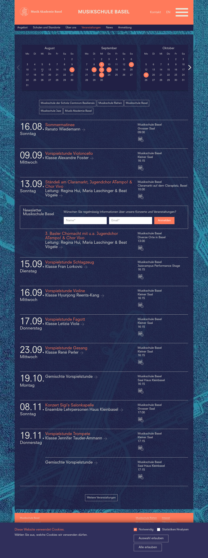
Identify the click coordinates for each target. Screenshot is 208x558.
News (109, 27)
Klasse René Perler (62, 353)
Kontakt (155, 12)
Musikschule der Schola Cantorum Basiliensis (68, 103)
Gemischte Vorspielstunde (69, 377)
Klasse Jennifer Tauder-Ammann (74, 438)
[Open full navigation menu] (182, 12)
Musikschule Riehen (110, 103)
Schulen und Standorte (46, 27)
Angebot (22, 27)
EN (168, 12)
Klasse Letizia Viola (62, 324)
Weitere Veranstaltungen (101, 497)
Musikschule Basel (137, 103)
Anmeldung (125, 27)
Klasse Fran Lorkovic (64, 267)
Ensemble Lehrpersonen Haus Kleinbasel (82, 410)
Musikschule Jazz (51, 111)
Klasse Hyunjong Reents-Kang (72, 295)
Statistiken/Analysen (175, 529)
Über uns (71, 27)
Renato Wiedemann (63, 129)
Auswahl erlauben (151, 538)
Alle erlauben (148, 547)
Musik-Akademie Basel (78, 111)
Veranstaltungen (91, 27)
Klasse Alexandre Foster (67, 158)
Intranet (166, 518)
